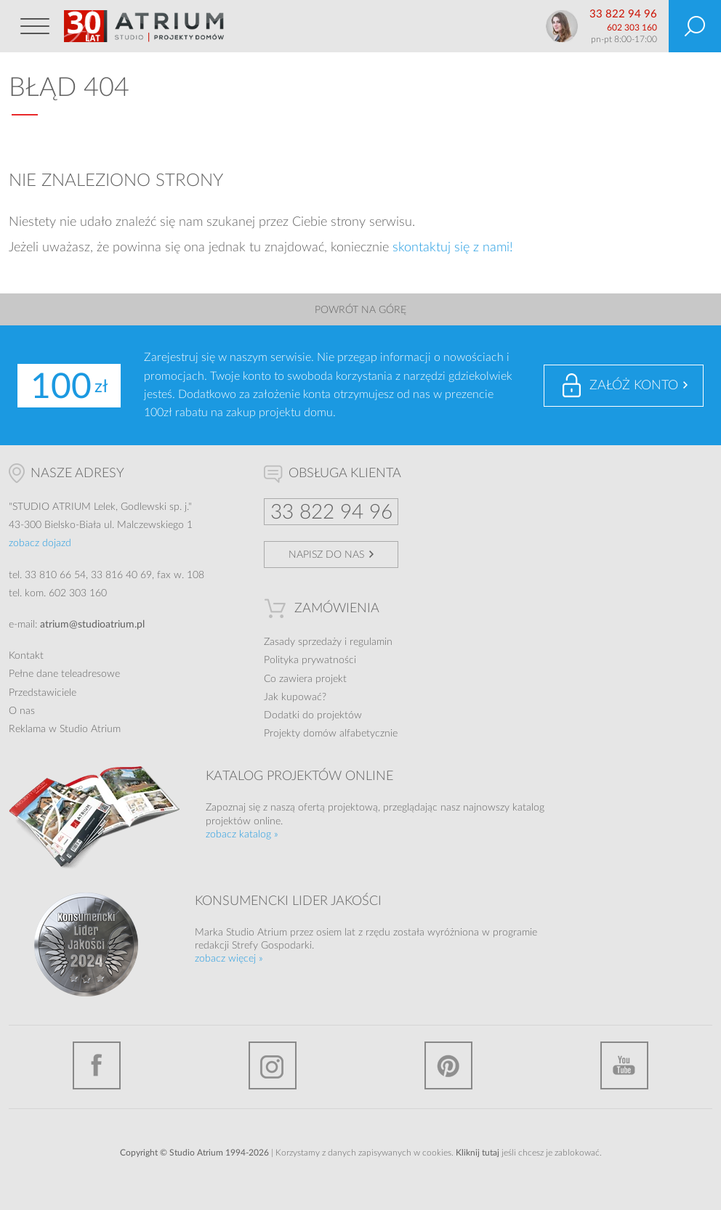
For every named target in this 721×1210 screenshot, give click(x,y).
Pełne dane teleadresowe (64, 674)
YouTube (624, 1065)
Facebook (97, 1065)
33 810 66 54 (55, 575)
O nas (22, 711)
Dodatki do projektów (313, 715)
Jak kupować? (295, 697)
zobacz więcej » (229, 959)
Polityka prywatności (310, 660)
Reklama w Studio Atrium (65, 729)
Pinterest (448, 1065)
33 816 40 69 (121, 575)
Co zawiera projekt (305, 679)
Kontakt (26, 656)
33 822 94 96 (623, 14)
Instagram (273, 1065)
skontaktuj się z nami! (452, 247)
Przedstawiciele (42, 693)
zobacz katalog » (242, 834)
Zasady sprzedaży (303, 642)
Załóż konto (633, 385)
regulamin (371, 642)
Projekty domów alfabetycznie (331, 733)
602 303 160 (632, 27)
